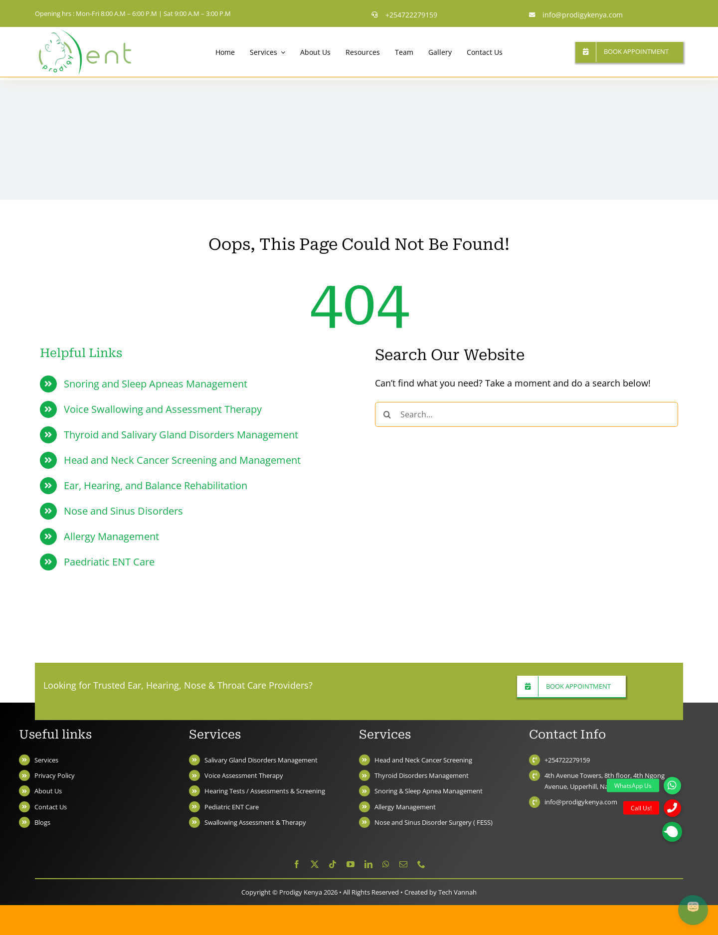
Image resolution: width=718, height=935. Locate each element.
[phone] (421, 864)
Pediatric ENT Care (231, 806)
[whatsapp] (385, 864)
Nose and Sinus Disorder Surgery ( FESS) (433, 822)
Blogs (42, 822)
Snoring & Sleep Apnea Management (428, 790)
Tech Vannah (457, 892)
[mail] (403, 864)
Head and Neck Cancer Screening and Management (182, 460)
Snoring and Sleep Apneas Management (155, 383)
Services (46, 759)
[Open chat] (693, 910)
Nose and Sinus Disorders (123, 511)
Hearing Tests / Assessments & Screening (264, 790)
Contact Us (50, 806)
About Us (48, 790)
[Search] (387, 414)
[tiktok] (333, 864)
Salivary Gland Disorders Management (261, 759)
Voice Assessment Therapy (243, 775)
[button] (672, 832)
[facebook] (297, 864)
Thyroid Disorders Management (421, 775)
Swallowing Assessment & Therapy (255, 822)
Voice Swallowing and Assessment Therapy (163, 409)
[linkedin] (368, 864)
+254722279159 (567, 759)
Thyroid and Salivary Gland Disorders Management (181, 434)
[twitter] (315, 864)
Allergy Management (111, 536)
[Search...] (526, 414)
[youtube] (351, 864)
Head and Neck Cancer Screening (423, 759)
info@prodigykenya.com (580, 801)
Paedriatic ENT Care (109, 561)
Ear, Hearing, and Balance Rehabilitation (155, 485)
